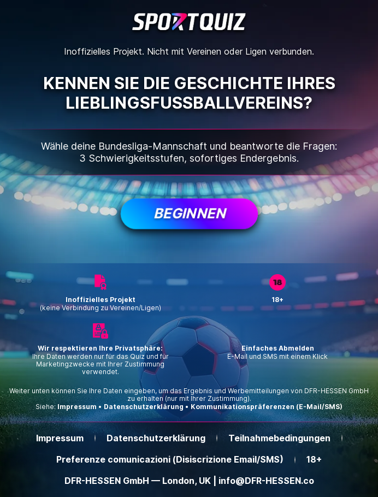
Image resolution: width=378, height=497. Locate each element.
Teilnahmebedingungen (279, 438)
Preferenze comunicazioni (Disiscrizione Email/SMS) (170, 459)
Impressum (77, 407)
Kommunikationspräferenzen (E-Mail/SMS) (266, 407)
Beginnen (189, 213)
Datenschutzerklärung (144, 407)
